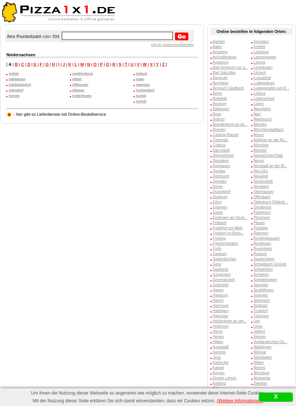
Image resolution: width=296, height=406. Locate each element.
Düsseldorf (222, 192)
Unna (257, 326)
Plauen (259, 223)
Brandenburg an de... (230, 124)
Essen (218, 212)
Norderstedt (263, 181)
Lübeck (259, 93)
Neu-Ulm (260, 171)
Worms (259, 368)
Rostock (260, 254)
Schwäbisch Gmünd (269, 264)
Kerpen (219, 373)
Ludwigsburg (264, 83)
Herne (218, 331)
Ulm (256, 321)
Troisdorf (260, 311)
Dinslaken (221, 161)
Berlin (217, 93)
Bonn (217, 114)
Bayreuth (220, 78)
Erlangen (220, 207)
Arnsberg (220, 52)
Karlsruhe (221, 363)
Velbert (259, 331)
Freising (219, 238)
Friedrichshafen (225, 243)
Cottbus (219, 145)
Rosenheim (262, 249)
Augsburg (220, 62)
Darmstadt (221, 150)
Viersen (259, 337)
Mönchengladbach (268, 130)
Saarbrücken (264, 259)
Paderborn (262, 212)
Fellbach (220, 223)
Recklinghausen (266, 238)
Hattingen (221, 311)
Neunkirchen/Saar (268, 155)
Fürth (217, 249)
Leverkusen (263, 67)
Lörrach (259, 73)
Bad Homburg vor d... (230, 67)
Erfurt (217, 202)
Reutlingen (262, 243)
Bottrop (219, 119)
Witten (258, 363)
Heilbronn (221, 326)
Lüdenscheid (264, 99)
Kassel (218, 368)
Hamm (218, 300)
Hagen (218, 290)
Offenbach (261, 197)
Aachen (218, 42)
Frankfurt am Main (228, 228)
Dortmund (221, 176)
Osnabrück (262, 207)
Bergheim (221, 83)
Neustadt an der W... (270, 166)
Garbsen (220, 254)
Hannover (221, 306)
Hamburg (220, 295)
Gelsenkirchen (224, 259)
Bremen (219, 130)
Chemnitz (220, 140)
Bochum (219, 104)
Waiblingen (262, 347)
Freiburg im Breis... (228, 233)
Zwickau (260, 383)
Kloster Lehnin (224, 378)
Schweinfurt (263, 269)
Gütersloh (221, 285)
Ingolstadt (221, 347)
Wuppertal (261, 378)
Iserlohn (219, 352)
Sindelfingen (263, 290)
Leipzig (259, 62)
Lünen (258, 104)
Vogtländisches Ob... (270, 342)
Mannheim (262, 109)
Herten (218, 337)
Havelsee (220, 316)
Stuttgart (260, 306)
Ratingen (260, 233)
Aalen (217, 47)
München (261, 145)
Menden (260, 124)
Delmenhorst (223, 155)
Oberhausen (263, 192)
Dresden (220, 181)
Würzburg (261, 373)
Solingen (260, 295)
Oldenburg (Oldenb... (270, 202)
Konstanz (261, 42)
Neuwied (260, 176)
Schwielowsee (265, 280)
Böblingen (221, 109)
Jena (217, 357)
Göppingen (222, 275)
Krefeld (259, 47)
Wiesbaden (262, 357)
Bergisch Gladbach (228, 88)
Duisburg (220, 197)
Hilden (218, 342)
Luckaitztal (262, 78)
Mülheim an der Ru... (270, 140)
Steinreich (261, 300)
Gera (217, 264)
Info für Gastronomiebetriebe (172, 45)
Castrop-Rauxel (225, 135)
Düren (218, 187)
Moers (258, 135)
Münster (260, 150)
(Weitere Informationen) (240, 400)
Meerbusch (262, 119)
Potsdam (260, 228)
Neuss (258, 161)
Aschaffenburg (224, 57)
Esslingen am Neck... (230, 218)
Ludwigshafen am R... (271, 88)
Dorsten (219, 171)
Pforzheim (261, 218)
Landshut (261, 52)
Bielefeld (220, 99)
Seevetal (260, 285)
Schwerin (261, 275)
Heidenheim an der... (230, 321)
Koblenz (219, 383)
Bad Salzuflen (224, 73)
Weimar (259, 352)
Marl (256, 114)
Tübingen (261, 316)
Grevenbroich (224, 280)
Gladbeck (220, 269)
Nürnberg (261, 187)
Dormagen (221, 166)
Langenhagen (264, 57)
